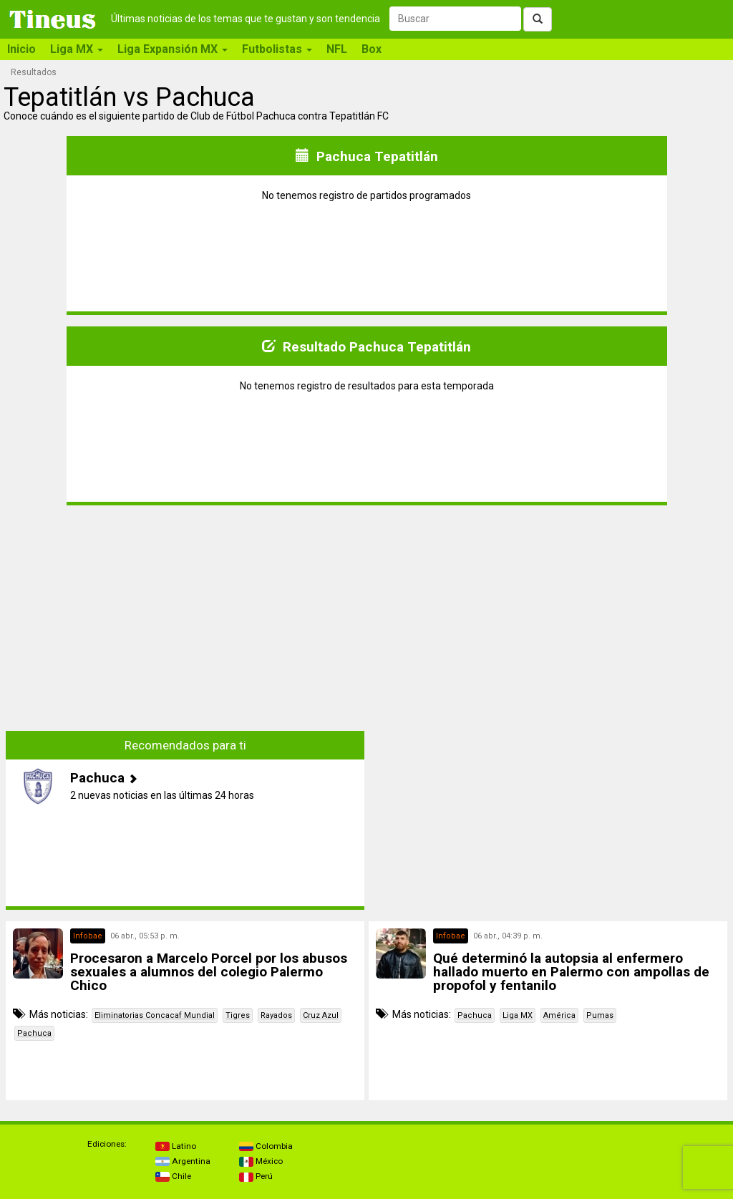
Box (371, 49)
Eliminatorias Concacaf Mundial (154, 1015)
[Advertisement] (185, 617)
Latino (175, 1146)
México (261, 1161)
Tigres (237, 1015)
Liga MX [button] (76, 49)
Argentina (182, 1161)
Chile (173, 1176)
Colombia (266, 1146)
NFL (336, 49)
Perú (256, 1176)
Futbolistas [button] (277, 49)
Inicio (21, 49)
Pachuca (34, 1033)
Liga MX (518, 1015)
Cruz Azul (321, 1015)
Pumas (599, 1015)
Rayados (276, 1015)
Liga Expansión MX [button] (172, 49)
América (559, 1015)
